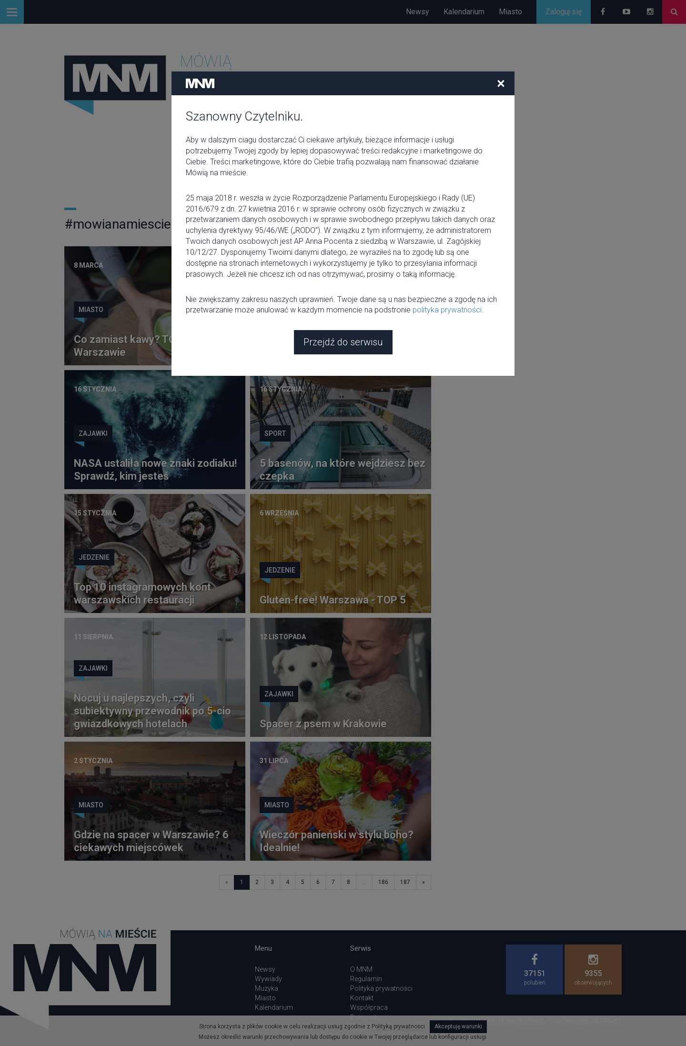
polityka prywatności (447, 240)
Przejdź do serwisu (343, 273)
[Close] (501, 13)
